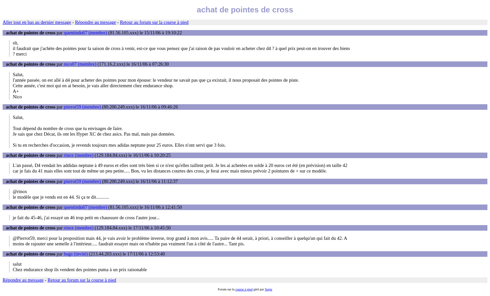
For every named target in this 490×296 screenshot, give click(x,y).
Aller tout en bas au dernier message (37, 22)
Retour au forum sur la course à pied (154, 22)
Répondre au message (95, 22)
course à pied (244, 289)
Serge (268, 289)
